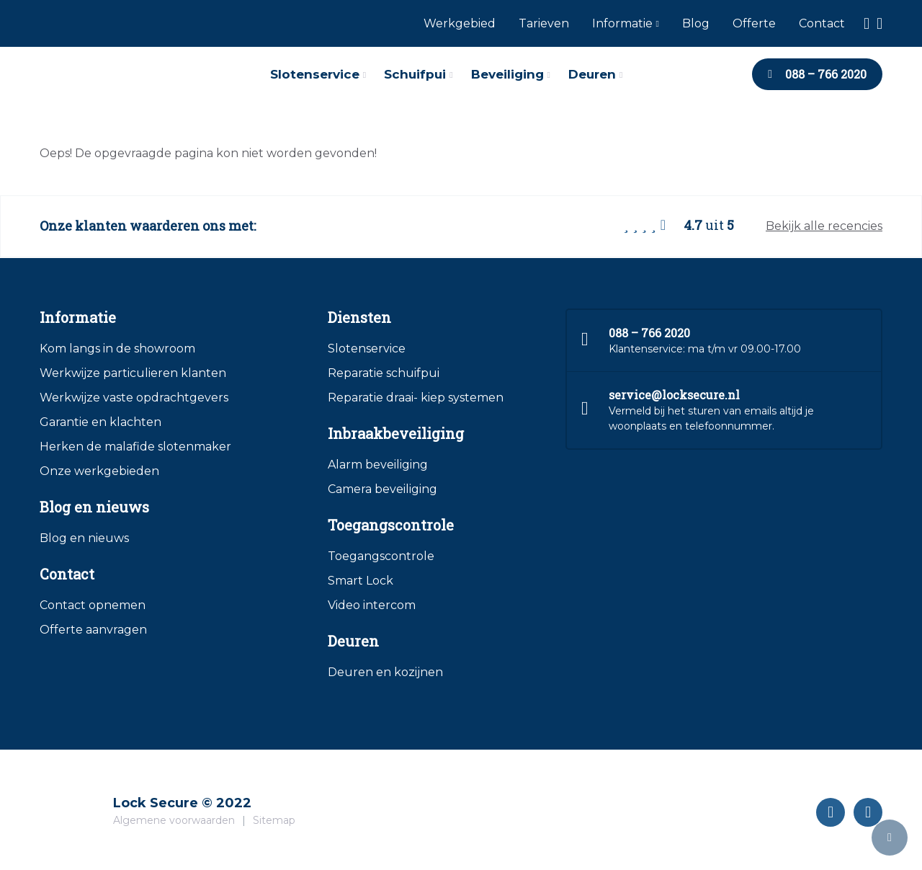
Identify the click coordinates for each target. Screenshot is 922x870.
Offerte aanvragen (93, 629)
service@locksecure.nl (674, 394)
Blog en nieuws (84, 538)
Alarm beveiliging (378, 464)
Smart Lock (360, 580)
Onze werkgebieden (99, 471)
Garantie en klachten (100, 422)
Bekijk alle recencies (824, 226)
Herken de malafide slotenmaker (135, 446)
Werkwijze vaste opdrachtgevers (134, 397)
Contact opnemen (93, 605)
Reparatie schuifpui (383, 373)
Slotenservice (367, 348)
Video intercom (372, 605)
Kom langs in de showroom (117, 348)
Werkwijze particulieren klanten (133, 373)
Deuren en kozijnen (385, 672)
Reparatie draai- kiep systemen (415, 397)
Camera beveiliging (382, 489)
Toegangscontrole (381, 556)
